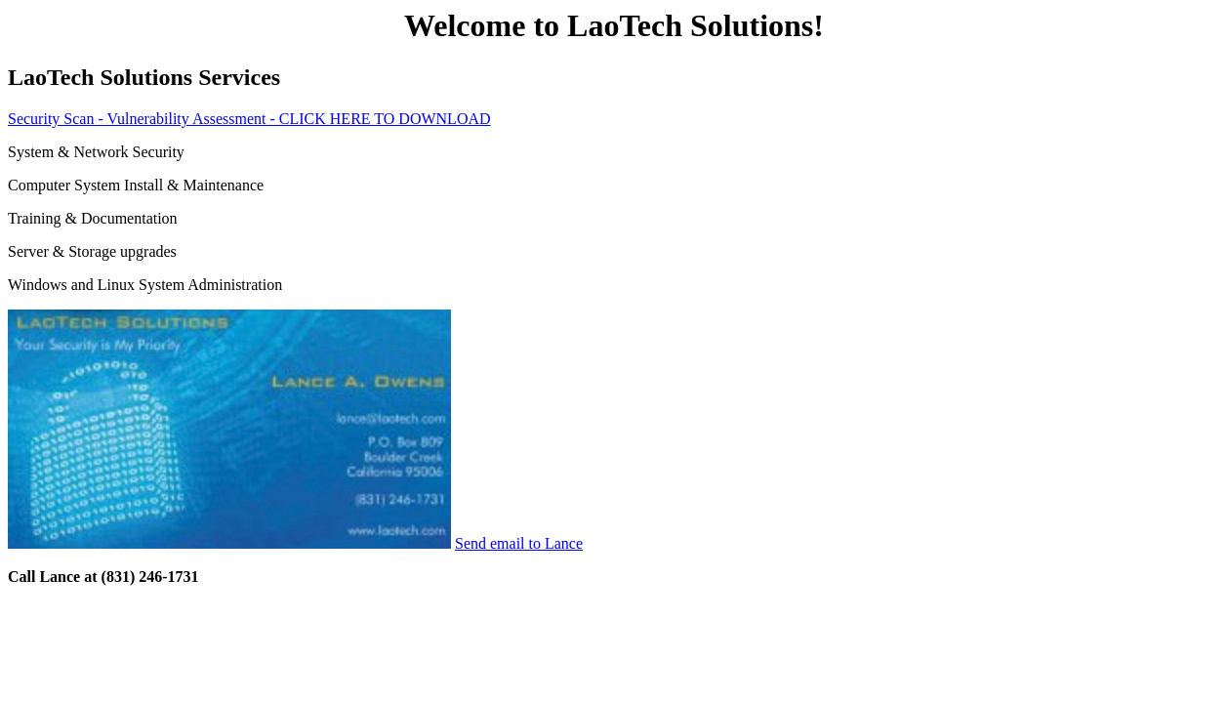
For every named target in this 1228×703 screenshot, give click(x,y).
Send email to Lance (519, 543)
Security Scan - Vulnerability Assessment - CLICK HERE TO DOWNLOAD (249, 118)
